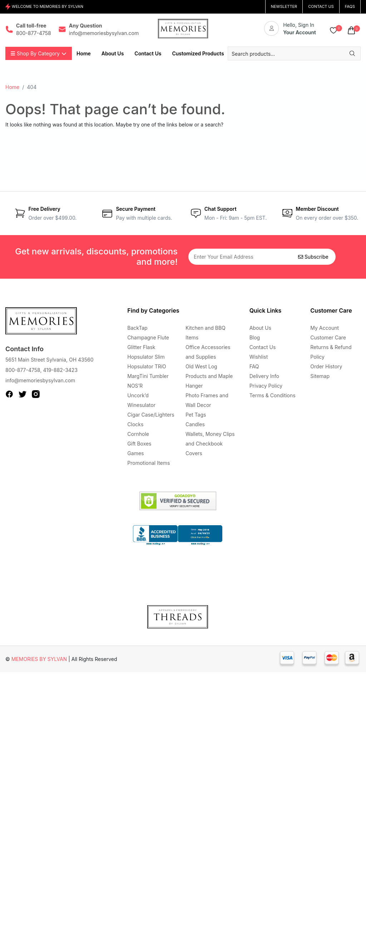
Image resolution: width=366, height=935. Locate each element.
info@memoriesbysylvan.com (40, 380)
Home (12, 87)
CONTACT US (321, 6)
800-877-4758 (22, 370)
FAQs (350, 6)
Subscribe (313, 257)
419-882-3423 (60, 370)
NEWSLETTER (284, 6)
